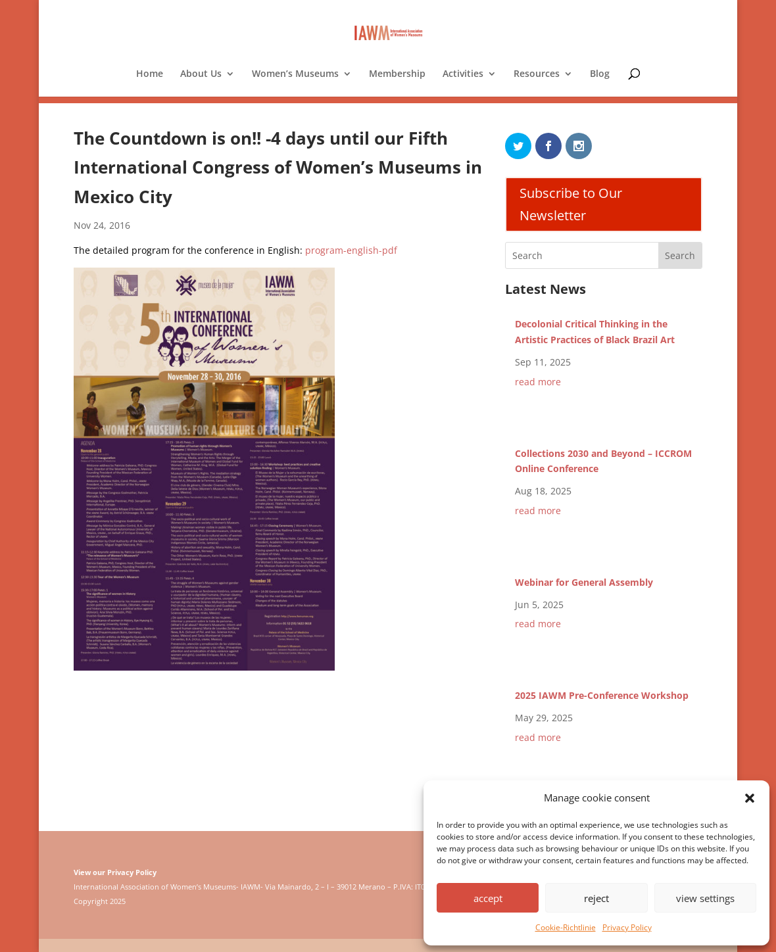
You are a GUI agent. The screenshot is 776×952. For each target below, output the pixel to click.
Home (149, 74)
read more (538, 381)
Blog (600, 74)
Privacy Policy (627, 927)
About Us (201, 74)
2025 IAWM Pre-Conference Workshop (602, 695)
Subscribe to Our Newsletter (571, 204)
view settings (705, 898)
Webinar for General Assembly (584, 582)
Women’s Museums (295, 74)
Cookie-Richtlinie (565, 927)
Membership (397, 74)
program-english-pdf (351, 250)
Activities (463, 74)
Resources (537, 74)
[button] (749, 798)
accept (487, 898)
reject (596, 898)
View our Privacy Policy (115, 872)
